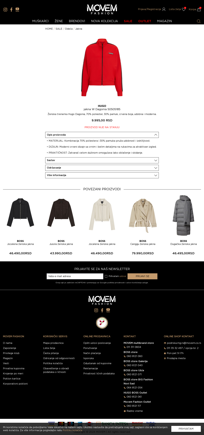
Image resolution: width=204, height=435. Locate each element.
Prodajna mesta (176, 358)
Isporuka (88, 358)
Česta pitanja (51, 353)
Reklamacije (90, 368)
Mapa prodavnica (53, 343)
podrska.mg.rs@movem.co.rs (184, 343)
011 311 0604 (134, 347)
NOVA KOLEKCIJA (104, 21)
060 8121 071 (134, 374)
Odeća (69, 29)
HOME (49, 29)
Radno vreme (135, 411)
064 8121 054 (134, 388)
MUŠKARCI (40, 21)
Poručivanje (90, 348)
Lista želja (49, 348)
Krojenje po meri (13, 373)
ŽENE (59, 21)
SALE (128, 21)
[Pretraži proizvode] (199, 21)
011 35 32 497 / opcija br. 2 (182, 348)
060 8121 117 (134, 406)
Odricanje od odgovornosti (59, 358)
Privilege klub (11, 353)
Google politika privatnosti (112, 283)
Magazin (8, 358)
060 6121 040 (135, 365)
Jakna (78, 29)
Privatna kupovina (13, 368)
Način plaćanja (92, 353)
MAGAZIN (164, 21)
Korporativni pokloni (15, 384)
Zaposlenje (9, 348)
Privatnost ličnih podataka (99, 373)
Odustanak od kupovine (97, 363)
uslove (122, 276)
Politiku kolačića (72, 430)
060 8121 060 (134, 356)
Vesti (6, 363)
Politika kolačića (53, 363)
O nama (7, 343)
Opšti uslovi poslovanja (97, 343)
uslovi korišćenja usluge (137, 283)
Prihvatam (186, 429)
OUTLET (144, 21)
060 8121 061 (134, 397)
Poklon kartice (11, 379)
